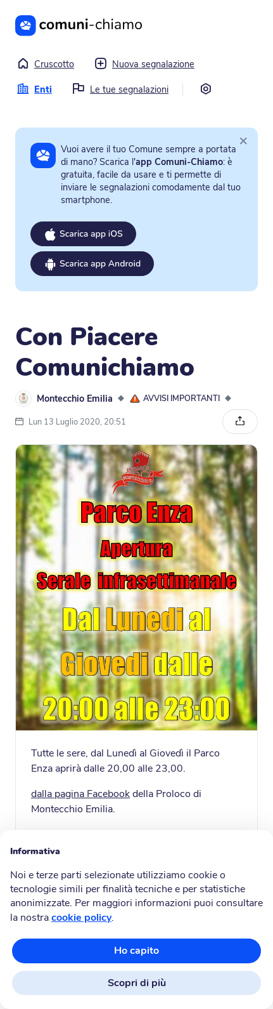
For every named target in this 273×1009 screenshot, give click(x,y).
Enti (34, 89)
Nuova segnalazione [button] (144, 64)
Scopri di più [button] (137, 983)
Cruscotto (45, 64)
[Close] (243, 140)
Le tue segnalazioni (120, 89)
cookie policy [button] (81, 918)
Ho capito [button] (136, 951)
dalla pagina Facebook (80, 794)
